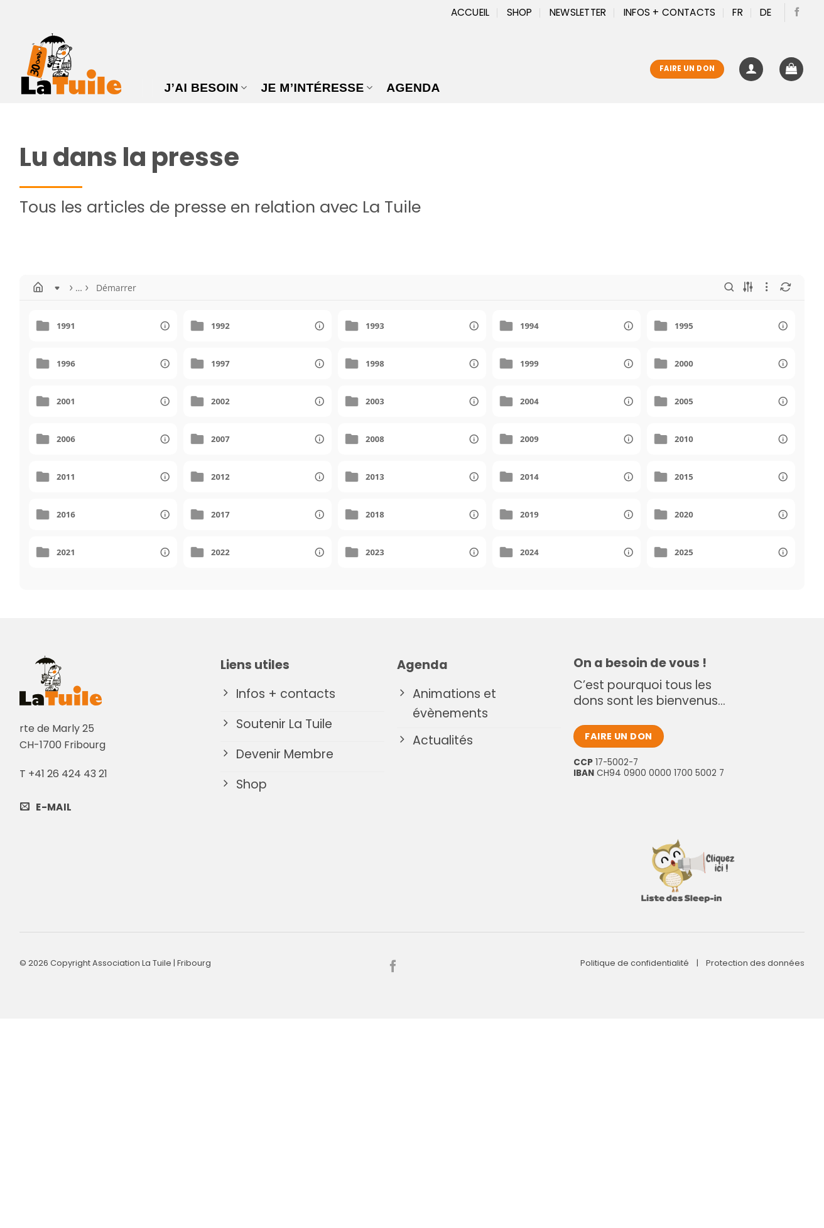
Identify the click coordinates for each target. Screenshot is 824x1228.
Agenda (413, 87)
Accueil (470, 12)
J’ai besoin (206, 87)
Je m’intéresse (316, 87)
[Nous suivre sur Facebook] (797, 13)
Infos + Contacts (670, 12)
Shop (520, 12)
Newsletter (578, 12)
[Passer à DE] (766, 12)
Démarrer (82, 288)
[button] (751, 69)
